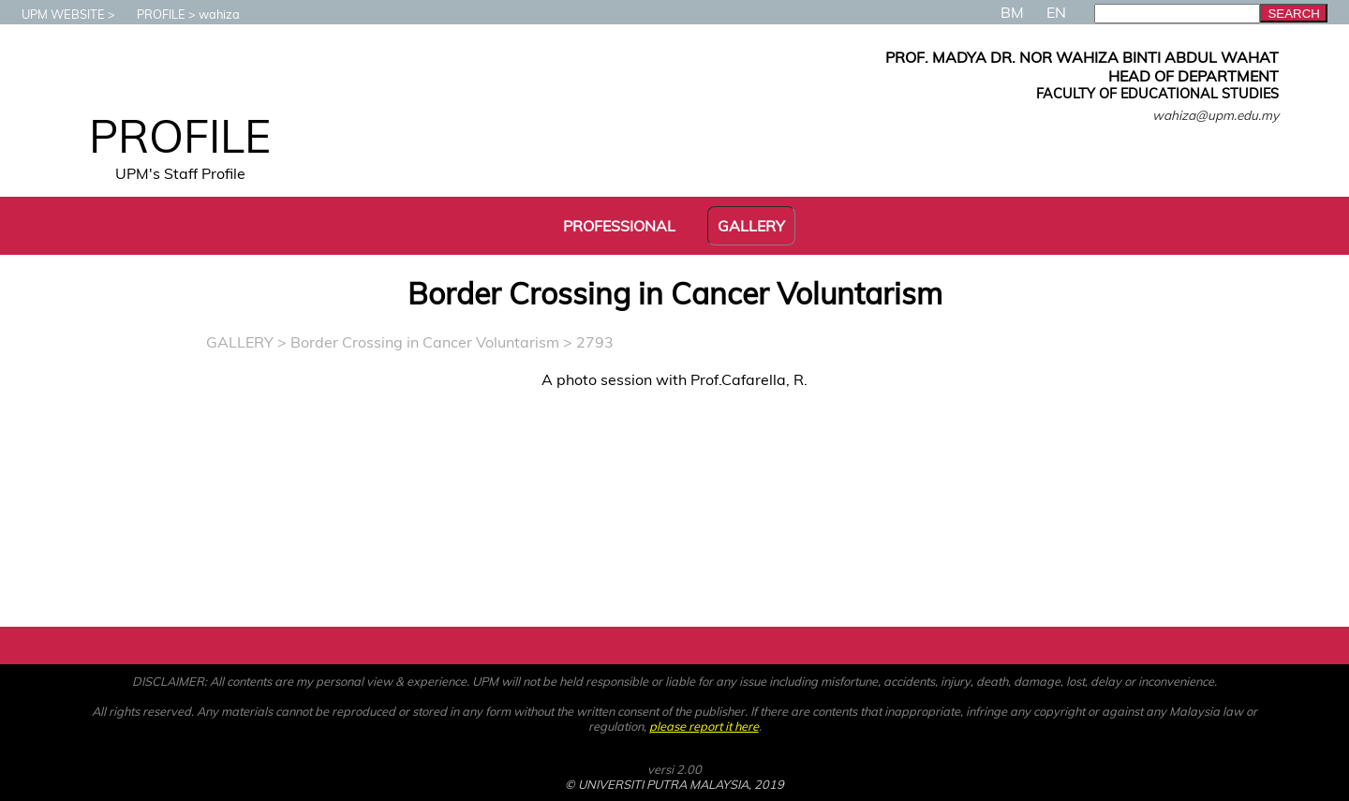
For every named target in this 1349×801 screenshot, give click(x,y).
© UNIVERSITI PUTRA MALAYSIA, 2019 (674, 784)
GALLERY (240, 342)
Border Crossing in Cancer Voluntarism (424, 342)
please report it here (704, 726)
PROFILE (151, 14)
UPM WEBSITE (54, 14)
